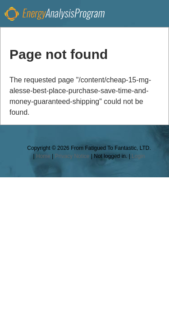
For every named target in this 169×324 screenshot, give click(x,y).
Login (138, 156)
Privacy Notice (72, 156)
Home (43, 156)
